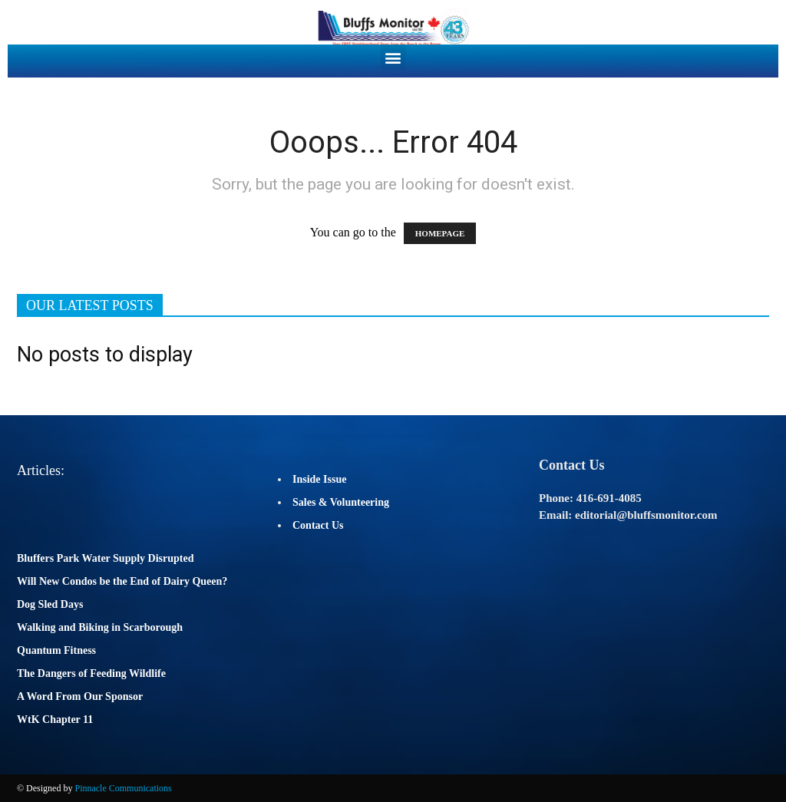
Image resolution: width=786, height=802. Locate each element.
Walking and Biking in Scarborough (100, 627)
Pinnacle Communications (122, 788)
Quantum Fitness (56, 650)
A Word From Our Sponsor (80, 696)
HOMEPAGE (440, 233)
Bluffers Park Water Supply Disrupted (105, 558)
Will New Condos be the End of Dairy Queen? (122, 581)
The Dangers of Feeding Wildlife (91, 673)
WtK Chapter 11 (55, 719)
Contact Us (318, 525)
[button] (393, 57)
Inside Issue (319, 479)
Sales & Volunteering (340, 502)
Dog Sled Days (50, 604)
